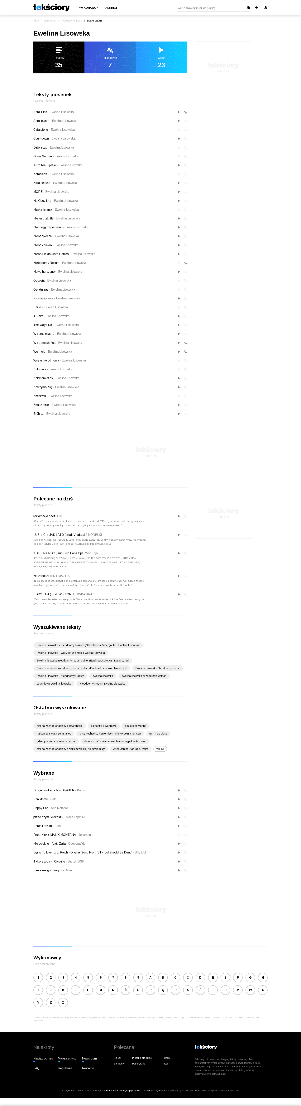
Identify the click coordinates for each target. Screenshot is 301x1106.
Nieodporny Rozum (59, 262)
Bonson (81, 790)
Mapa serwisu (67, 1058)
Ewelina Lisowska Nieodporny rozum (158, 668)
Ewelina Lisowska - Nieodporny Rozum (60, 675)
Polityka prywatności (130, 1090)
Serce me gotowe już (48, 870)
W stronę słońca (57, 342)
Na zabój (39, 576)
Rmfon (166, 1058)
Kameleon (53, 174)
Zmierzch (53, 396)
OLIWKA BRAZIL (85, 594)
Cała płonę (54, 129)
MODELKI (95, 534)
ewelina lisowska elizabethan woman (144, 675)
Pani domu (40, 799)
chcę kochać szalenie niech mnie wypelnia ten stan (115, 741)
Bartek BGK (75, 861)
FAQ (36, 1068)
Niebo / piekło (56, 245)
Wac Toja (91, 553)
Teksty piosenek (50, 21)
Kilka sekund (55, 182)
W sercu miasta (57, 333)
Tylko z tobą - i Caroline (49, 861)
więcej (160, 748)
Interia (36, 21)
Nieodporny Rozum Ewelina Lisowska (102, 683)
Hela (52, 799)
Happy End (41, 808)
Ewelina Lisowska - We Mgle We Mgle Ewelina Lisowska (71, 652)
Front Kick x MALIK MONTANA (55, 834)
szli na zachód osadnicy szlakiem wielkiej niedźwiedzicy (71, 748)
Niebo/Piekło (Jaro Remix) (64, 254)
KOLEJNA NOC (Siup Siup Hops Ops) (58, 553)
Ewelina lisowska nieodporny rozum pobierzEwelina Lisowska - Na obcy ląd (83, 660)
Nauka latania (56, 209)
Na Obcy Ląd (55, 200)
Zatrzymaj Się (56, 387)
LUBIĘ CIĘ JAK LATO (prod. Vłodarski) (60, 534)
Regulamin (65, 1068)
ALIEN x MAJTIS (58, 576)
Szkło (50, 307)
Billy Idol (139, 852)
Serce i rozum (43, 826)
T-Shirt (51, 316)
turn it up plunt (158, 733)
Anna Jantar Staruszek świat (130, 748)
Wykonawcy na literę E (72, 21)
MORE (51, 191)
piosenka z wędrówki (104, 725)
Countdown (54, 138)
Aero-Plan (53, 112)
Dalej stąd (53, 147)
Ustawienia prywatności (155, 1090)
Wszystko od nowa (59, 360)
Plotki (165, 1063)
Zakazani (53, 369)
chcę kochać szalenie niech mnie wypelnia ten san (110, 733)
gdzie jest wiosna (135, 725)
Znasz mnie (54, 404)
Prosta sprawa (56, 298)
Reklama (88, 1068)
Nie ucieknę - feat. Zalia (49, 843)
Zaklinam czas (56, 378)
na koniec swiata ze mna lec (54, 733)
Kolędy (117, 1058)
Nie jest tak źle (56, 218)
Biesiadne (119, 1063)
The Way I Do (56, 325)
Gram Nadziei (56, 156)
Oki (59, 516)
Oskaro (68, 870)
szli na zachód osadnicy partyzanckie (60, 725)
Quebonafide (76, 843)
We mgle (52, 351)
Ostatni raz (54, 289)
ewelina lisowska (103, 675)
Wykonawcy (88, 8)
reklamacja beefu (44, 516)
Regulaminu (112, 1090)
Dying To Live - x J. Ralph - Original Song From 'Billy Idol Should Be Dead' (83, 852)
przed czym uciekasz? (48, 817)
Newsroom (89, 1058)
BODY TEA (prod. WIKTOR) (52, 594)
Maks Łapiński (74, 817)
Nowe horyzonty (57, 271)
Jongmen (84, 834)
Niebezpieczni (56, 236)
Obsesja (52, 280)
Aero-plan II (54, 120)
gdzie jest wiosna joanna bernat (56, 741)
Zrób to (51, 413)
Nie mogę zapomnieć (60, 227)
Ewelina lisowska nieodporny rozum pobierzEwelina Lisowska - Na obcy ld (82, 668)
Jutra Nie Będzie (58, 165)
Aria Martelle (58, 808)
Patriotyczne (138, 1063)
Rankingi (110, 8)
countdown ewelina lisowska (54, 683)
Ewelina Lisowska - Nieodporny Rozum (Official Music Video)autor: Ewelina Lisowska (88, 645)
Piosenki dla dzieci (142, 1058)
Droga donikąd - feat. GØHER (54, 790)
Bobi (57, 826)
